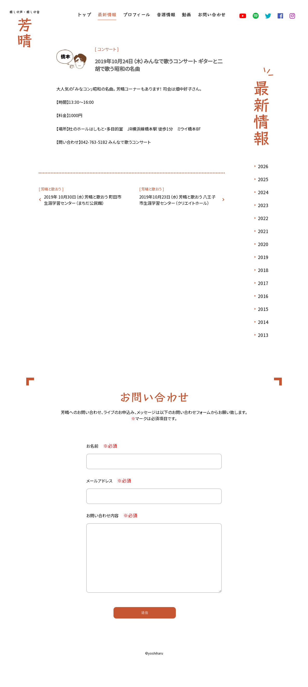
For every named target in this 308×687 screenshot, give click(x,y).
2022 (263, 218)
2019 (263, 257)
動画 (186, 14)
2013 (263, 334)
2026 (263, 166)
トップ (84, 14)
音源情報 (166, 14)
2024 (263, 192)
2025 (263, 179)
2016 (263, 296)
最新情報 (107, 14)
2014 (263, 321)
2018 (263, 270)
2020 (263, 244)
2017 (263, 283)
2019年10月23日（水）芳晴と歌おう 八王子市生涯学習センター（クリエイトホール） (177, 200)
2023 (263, 205)
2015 (263, 308)
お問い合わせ (212, 14)
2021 (263, 231)
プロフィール (136, 14)
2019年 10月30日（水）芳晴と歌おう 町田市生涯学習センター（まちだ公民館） (82, 200)
